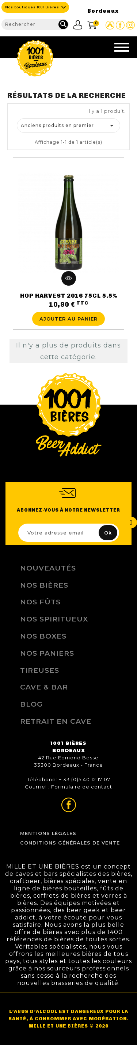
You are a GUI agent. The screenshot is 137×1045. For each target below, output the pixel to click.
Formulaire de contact (81, 787)
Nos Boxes (43, 636)
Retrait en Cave (55, 721)
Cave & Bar (44, 687)
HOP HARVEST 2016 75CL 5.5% (68, 295)
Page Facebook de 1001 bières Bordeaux (120, 25)
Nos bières (44, 585)
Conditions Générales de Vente (70, 843)
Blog (31, 704)
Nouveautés (48, 568)
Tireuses (39, 670)
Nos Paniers (47, 653)
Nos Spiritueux (54, 619)
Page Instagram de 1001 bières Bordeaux (130, 25)
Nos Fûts (40, 601)
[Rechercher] (35, 24)
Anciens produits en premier (68, 125)
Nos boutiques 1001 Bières (32, 7)
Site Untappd (110, 25)
